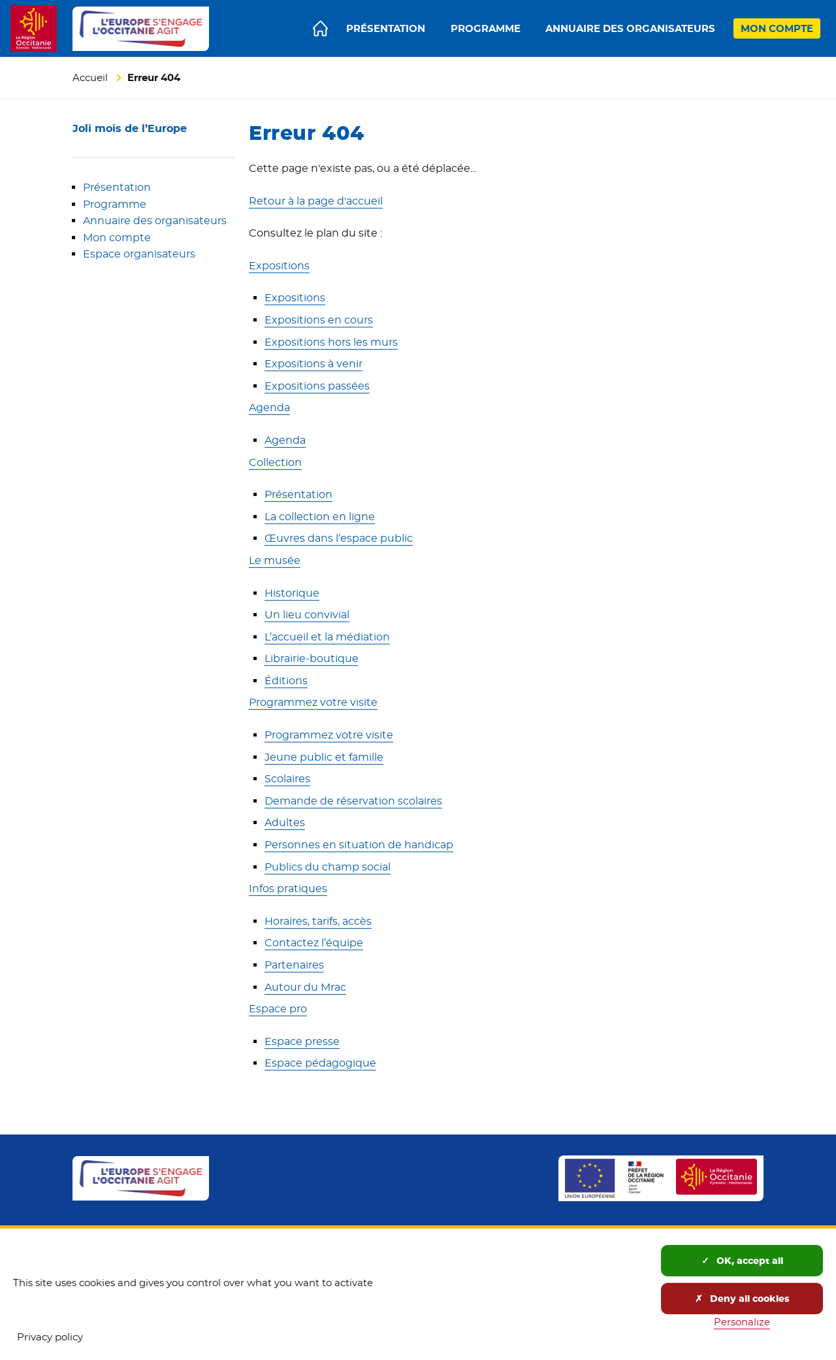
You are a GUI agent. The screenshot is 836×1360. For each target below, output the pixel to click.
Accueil (90, 77)
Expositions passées (317, 386)
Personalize (742, 1322)
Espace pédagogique (320, 1063)
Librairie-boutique (312, 658)
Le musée (274, 560)
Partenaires (294, 965)
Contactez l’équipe (314, 943)
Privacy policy (50, 1337)
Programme (114, 204)
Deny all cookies (742, 1298)
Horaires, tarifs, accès (318, 921)
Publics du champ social (328, 867)
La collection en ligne (320, 516)
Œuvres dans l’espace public (339, 538)
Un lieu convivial (307, 614)
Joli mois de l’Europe (129, 128)
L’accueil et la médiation (327, 637)
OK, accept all (742, 1261)
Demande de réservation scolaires (353, 801)
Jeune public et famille (324, 757)
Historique (292, 593)
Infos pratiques (288, 888)
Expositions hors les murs (331, 342)
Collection (275, 462)
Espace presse (302, 1041)
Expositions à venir (313, 363)
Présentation (117, 187)
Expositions (279, 265)
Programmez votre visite (313, 702)
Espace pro (278, 1009)
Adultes (285, 822)
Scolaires (287, 778)
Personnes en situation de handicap (359, 844)
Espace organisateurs (139, 254)
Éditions (286, 680)
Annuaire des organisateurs (155, 220)
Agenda (269, 407)
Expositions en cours (319, 320)
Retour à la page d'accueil (316, 201)
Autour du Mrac (305, 987)
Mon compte (117, 237)
